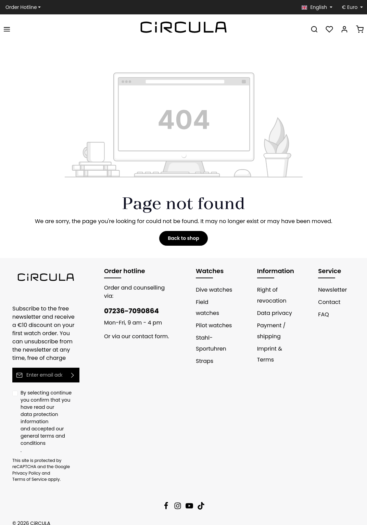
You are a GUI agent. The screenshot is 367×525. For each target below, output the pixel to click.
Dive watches (212, 290)
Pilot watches (212, 314)
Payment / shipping (269, 330)
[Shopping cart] (360, 29)
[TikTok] (201, 500)
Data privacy (272, 313)
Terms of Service (63, 466)
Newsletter (331, 290)
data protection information (49, 414)
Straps (204, 350)
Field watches (212, 302)
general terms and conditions (40, 432)
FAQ (323, 314)
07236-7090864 (128, 302)
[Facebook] (166, 500)
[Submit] (72, 375)
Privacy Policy (25, 466)
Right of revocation (269, 295)
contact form (145, 328)
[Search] (314, 29)
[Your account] (344, 29)
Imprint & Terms (268, 354)
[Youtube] (190, 500)
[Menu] (7, 29)
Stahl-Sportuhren (209, 332)
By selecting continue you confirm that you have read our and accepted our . (50, 418)
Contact (327, 302)
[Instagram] (178, 500)
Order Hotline (19, 7)
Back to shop (183, 238)
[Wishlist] (329, 29)
